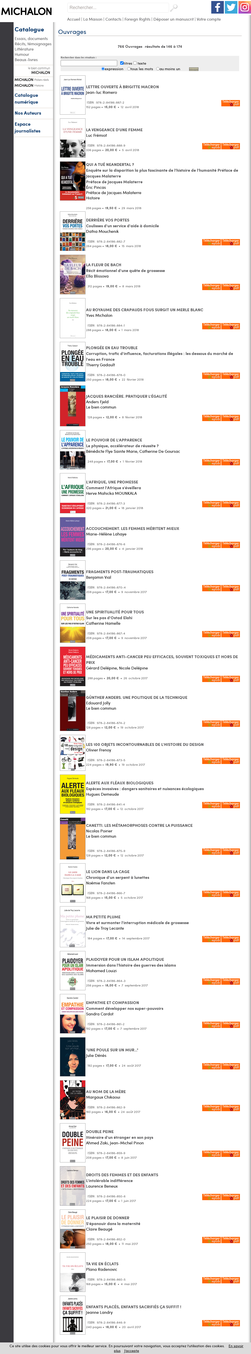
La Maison (92, 19)
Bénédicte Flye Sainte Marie (111, 451)
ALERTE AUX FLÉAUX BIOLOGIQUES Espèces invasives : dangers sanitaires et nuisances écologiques (145, 785)
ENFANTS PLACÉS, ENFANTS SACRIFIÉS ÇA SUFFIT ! (133, 1307)
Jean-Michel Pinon (127, 1142)
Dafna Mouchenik (102, 231)
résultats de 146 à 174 (163, 46)
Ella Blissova (97, 276)
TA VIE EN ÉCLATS (102, 1264)
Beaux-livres (26, 59)
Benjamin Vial (98, 577)
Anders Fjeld (97, 401)
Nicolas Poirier (99, 830)
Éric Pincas (96, 187)
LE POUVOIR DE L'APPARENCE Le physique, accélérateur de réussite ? (122, 442)
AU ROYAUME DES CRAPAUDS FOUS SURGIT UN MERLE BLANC (144, 309)
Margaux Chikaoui (103, 1097)
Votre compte (209, 19)
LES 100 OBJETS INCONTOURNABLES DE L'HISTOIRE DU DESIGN (145, 744)
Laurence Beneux (102, 1186)
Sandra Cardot (99, 1013)
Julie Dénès (96, 1055)
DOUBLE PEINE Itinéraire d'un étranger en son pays (119, 1134)
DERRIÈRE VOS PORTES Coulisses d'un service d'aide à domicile (122, 223)
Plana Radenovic (101, 1269)
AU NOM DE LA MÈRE (106, 1091)
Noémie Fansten (100, 882)
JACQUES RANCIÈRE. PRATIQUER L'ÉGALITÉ (126, 396)
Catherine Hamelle (103, 623)
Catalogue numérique (26, 98)
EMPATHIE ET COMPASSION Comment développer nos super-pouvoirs (124, 1005)
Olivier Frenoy (98, 749)
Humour (22, 54)
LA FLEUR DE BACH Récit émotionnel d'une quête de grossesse (125, 267)
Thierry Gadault (100, 364)
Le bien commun (101, 407)
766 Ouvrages (130, 46)
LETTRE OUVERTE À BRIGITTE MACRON (122, 86)
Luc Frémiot (96, 135)
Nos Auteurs (28, 112)
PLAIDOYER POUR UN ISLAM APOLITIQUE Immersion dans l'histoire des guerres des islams (131, 962)
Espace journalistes (27, 127)
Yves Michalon (99, 315)
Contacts (113, 19)
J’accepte (131, 1350)
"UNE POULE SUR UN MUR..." (112, 1050)
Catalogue (29, 29)
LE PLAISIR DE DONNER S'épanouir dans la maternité (113, 1220)
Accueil (73, 19)
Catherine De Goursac (159, 451)
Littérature (24, 49)
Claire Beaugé (99, 1229)
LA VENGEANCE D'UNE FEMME (114, 129)
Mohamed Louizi (101, 970)
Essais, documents (31, 38)
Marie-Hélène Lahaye (106, 533)
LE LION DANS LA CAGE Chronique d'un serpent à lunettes (117, 874)
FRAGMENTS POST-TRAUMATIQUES (119, 571)
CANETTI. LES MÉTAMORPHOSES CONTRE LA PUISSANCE (139, 825)
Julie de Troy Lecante (105, 928)
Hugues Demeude (102, 794)
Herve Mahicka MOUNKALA (111, 493)
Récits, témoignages (33, 43)
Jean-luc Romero (101, 92)
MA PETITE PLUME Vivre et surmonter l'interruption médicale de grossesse (137, 919)
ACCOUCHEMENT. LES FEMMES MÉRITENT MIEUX (132, 528)
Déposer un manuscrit (173, 19)
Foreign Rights (137, 19)
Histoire (93, 197)
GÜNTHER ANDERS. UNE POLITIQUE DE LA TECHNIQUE (136, 697)
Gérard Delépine (101, 667)
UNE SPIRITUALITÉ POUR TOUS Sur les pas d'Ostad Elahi (115, 614)
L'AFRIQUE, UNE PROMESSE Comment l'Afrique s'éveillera (113, 484)
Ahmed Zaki (97, 1142)
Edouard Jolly (98, 702)
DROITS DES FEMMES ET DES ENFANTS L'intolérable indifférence (122, 1177)
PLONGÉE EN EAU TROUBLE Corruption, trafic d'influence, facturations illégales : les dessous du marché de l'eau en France (159, 353)
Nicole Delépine (133, 667)
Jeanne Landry (99, 1312)
